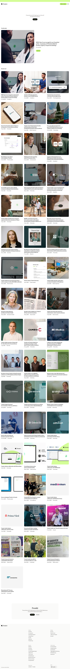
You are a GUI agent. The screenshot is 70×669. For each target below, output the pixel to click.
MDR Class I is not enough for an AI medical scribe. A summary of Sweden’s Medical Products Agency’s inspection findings (47, 43)
